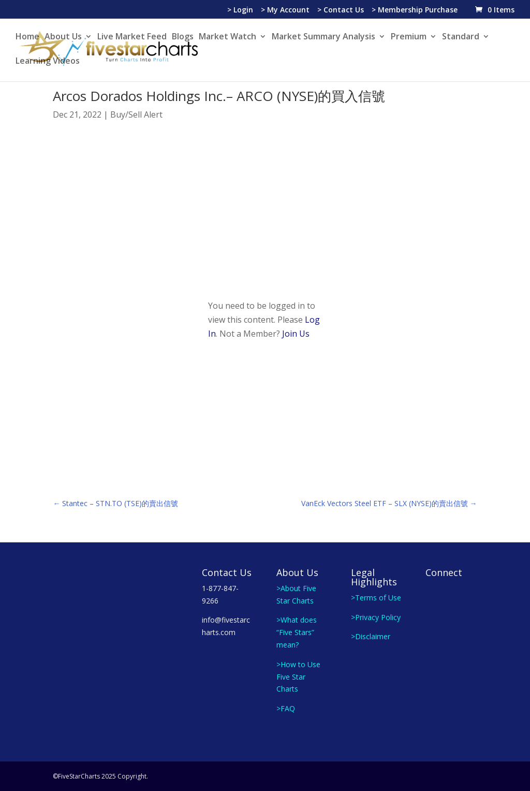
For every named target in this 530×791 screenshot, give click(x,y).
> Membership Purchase (415, 10)
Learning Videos (48, 61)
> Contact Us (340, 10)
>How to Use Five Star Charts (298, 676)
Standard (460, 37)
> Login (240, 10)
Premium (408, 37)
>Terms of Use (376, 597)
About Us (63, 37)
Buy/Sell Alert (136, 114)
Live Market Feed (132, 37)
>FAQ (285, 708)
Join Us (296, 333)
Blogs (183, 37)
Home (27, 37)
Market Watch (227, 37)
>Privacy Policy (376, 617)
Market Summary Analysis (323, 37)
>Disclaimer (370, 636)
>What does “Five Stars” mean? (296, 632)
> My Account (285, 10)
